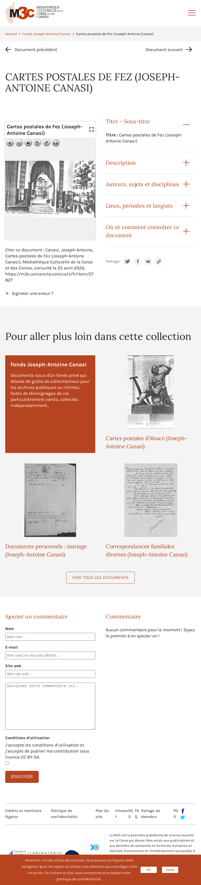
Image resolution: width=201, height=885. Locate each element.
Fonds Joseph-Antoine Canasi (46, 34)
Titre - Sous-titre (128, 121)
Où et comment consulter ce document (142, 231)
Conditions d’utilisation (27, 737)
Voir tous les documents (100, 577)
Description (121, 162)
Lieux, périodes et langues (139, 205)
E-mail (11, 647)
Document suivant (164, 49)
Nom (9, 628)
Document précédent (36, 49)
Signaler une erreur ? (32, 293)
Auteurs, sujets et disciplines (142, 184)
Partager (113, 261)
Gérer (170, 869)
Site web (13, 665)
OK (148, 869)
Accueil (11, 34)
